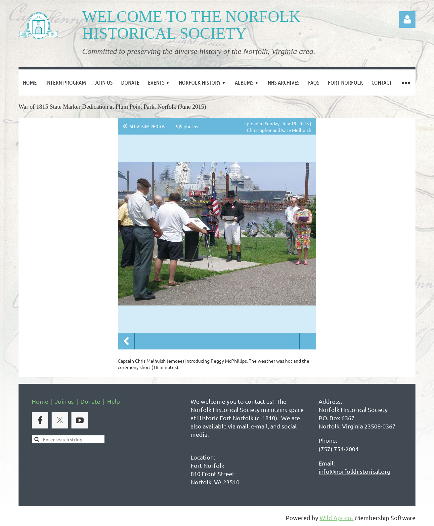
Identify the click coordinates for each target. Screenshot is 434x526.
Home (40, 401)
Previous (126, 341)
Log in (407, 19)
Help (113, 401)
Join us (64, 401)
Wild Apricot (337, 517)
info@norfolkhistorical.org (354, 471)
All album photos (147, 126)
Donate (90, 401)
